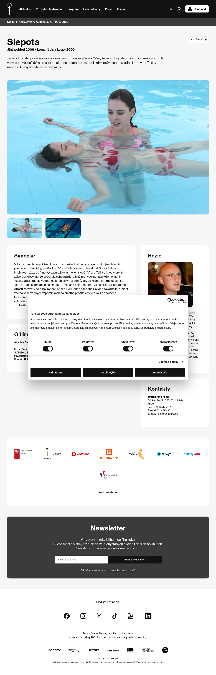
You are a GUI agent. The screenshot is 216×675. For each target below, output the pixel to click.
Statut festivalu (148, 662)
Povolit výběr (108, 372)
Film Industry (91, 9)
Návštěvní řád (57, 662)
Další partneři (106, 492)
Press (108, 9)
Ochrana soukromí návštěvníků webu (81, 662)
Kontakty (160, 662)
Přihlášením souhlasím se (108, 570)
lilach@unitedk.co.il (167, 413)
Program (73, 9)
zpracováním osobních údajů (121, 570)
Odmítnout (56, 372)
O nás (121, 9)
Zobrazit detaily (168, 361)
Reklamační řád (133, 662)
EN (170, 9)
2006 (30, 49)
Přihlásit (197, 9)
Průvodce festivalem (49, 9)
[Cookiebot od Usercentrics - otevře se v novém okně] (170, 300)
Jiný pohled (16, 49)
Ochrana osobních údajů (114, 662)
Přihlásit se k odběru (135, 559)
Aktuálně (25, 9)
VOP (100, 662)
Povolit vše (160, 372)
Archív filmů (197, 39)
